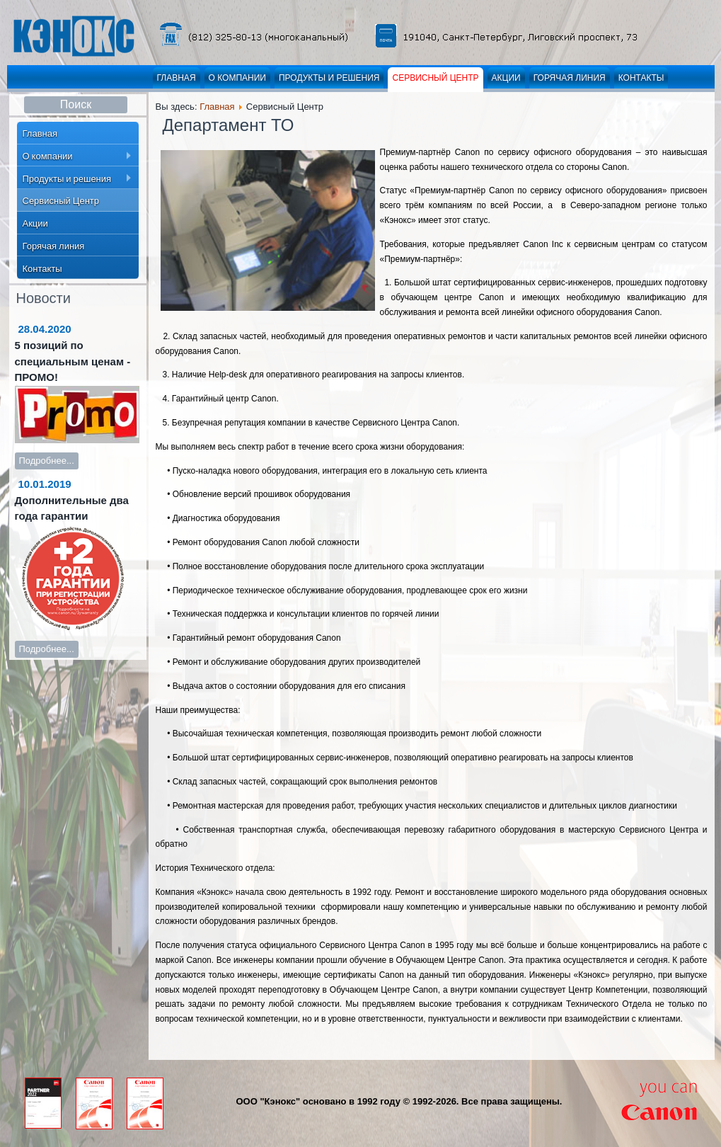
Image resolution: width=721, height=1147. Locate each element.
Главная (176, 78)
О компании (237, 78)
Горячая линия (569, 78)
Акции (506, 78)
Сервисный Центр (435, 78)
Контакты (641, 78)
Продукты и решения (329, 78)
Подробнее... (46, 460)
